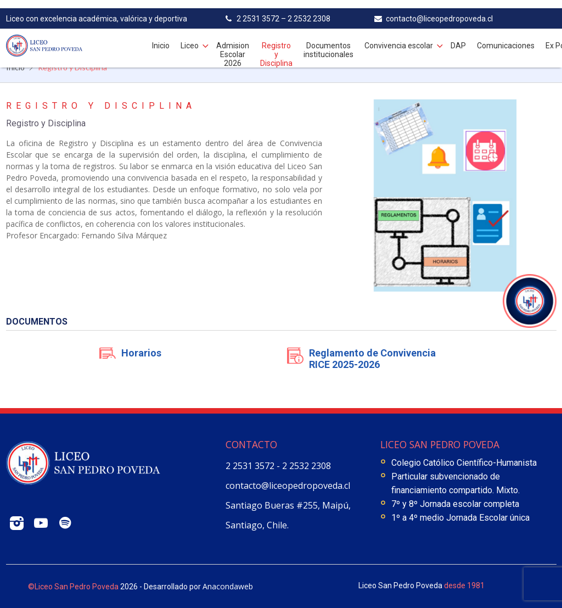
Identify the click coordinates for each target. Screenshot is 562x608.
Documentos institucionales (328, 42)
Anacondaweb (228, 586)
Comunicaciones (506, 37)
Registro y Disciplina (276, 46)
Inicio (161, 37)
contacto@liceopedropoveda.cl (288, 485)
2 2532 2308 (306, 466)
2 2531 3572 (251, 466)
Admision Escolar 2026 (232, 46)
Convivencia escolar (398, 37)
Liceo (190, 37)
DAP (458, 37)
